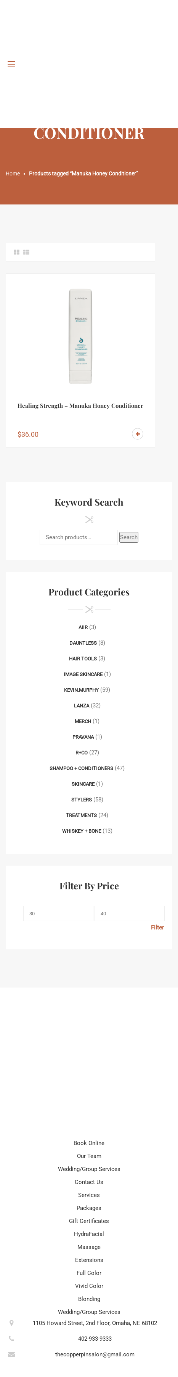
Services (89, 1195)
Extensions (89, 1260)
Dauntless (83, 643)
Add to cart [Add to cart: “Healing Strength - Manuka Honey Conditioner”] (137, 434)
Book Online (89, 1143)
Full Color (89, 1273)
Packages (89, 1208)
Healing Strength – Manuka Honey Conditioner (80, 405)
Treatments (81, 815)
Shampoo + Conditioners (81, 768)
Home (13, 173)
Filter (157, 927)
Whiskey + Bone (81, 831)
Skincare (83, 784)
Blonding (89, 1299)
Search (129, 537)
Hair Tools (83, 659)
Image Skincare (83, 674)
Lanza (81, 706)
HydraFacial (89, 1234)
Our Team (89, 1156)
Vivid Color (89, 1286)
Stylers (81, 800)
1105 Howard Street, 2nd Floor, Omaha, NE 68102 (95, 1323)
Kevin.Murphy (81, 690)
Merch (83, 721)
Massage (89, 1247)
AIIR (83, 627)
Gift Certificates (89, 1221)
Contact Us (89, 1182)
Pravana (83, 737)
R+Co (81, 753)
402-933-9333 (95, 1338)
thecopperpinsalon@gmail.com (95, 1354)
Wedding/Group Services (89, 1169)
